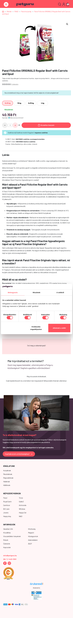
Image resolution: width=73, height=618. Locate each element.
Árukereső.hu (36, 588)
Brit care (6, 509)
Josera (5, 513)
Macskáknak (7, 474)
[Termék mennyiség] (10, 125)
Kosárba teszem (46, 125)
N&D (20, 516)
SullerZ (21, 501)
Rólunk (5, 540)
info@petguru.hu (10, 555)
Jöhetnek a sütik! (59, 328)
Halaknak (6, 481)
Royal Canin (7, 501)
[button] (67, 24)
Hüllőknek (6, 485)
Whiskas (22, 509)
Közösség (31, 529)
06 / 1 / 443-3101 (9, 559)
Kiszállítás (7, 533)
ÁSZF (30, 544)
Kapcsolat (7, 547)
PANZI (16, 11)
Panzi (5, 498)
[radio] (7, 103)
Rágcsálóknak (8, 478)
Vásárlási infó (8, 529)
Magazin (31, 533)
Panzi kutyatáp (26, 11)
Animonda (22, 505)
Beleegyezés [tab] (13, 292)
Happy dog (7, 516)
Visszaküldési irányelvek (12, 536)
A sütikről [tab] (60, 292)
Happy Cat (22, 513)
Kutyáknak (7, 470)
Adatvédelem (33, 540)
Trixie (21, 498)
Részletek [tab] (36, 292)
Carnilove (6, 505)
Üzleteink (6, 544)
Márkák (9, 11)
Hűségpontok (33, 536)
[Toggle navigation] (6, 4)
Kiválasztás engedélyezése (36, 328)
